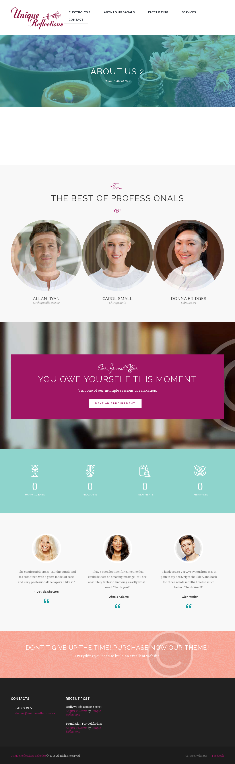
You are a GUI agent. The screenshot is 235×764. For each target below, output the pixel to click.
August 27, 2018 (76, 711)
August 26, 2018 (76, 727)
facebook (218, 755)
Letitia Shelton (48, 591)
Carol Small (118, 298)
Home (108, 81)
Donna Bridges (188, 298)
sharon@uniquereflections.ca (35, 713)
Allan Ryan (46, 298)
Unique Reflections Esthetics (28, 755)
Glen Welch (190, 596)
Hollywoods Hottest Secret (83, 706)
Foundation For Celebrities (84, 723)
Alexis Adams (119, 596)
